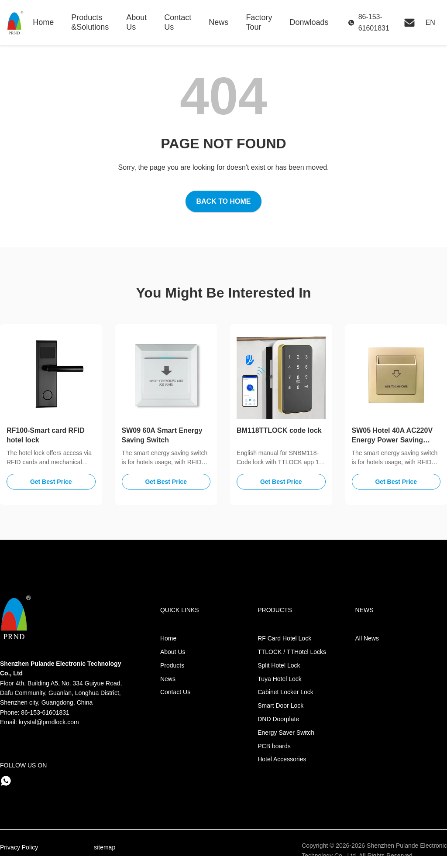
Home (43, 22)
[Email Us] (409, 22)
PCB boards (274, 746)
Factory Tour (259, 22)
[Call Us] (370, 22)
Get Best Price (51, 481)
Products (172, 665)
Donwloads (308, 22)
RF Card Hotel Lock (284, 638)
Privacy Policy (19, 847)
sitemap (104, 847)
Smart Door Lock (280, 705)
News (218, 22)
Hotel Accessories (282, 759)
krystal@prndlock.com (49, 722)
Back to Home (223, 201)
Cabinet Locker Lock (285, 691)
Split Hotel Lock (279, 665)
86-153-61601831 (45, 712)
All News (367, 638)
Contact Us (177, 22)
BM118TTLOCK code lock (279, 430)
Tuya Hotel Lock (280, 678)
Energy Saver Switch (286, 732)
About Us (136, 22)
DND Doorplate (278, 719)
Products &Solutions (90, 22)
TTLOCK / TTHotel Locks (292, 651)
